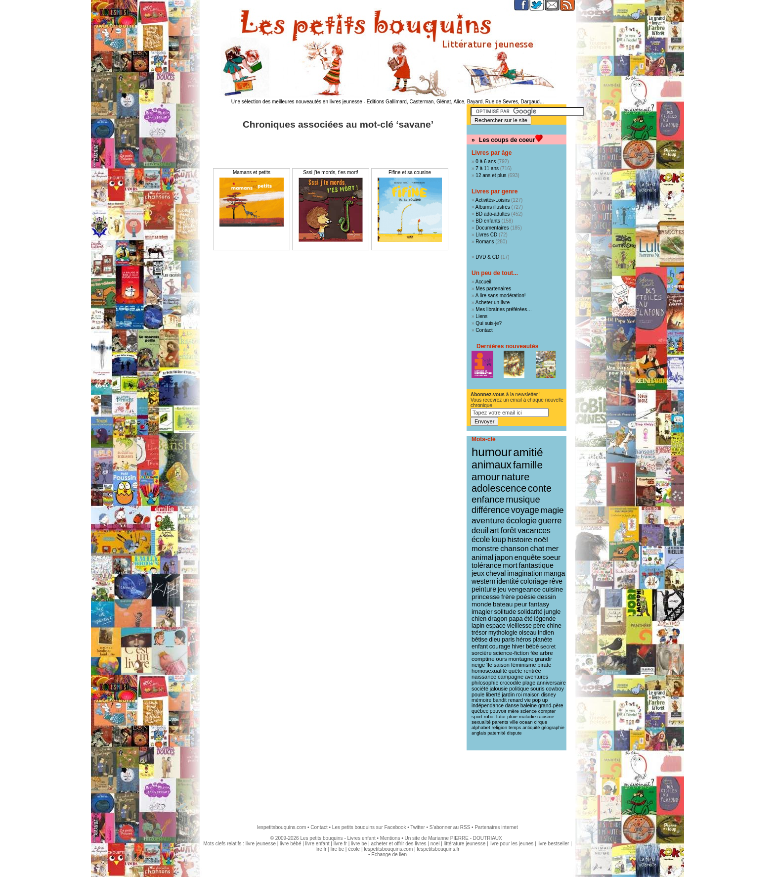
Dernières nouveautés (507, 346)
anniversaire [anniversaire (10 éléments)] (551, 683)
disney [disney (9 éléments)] (548, 694)
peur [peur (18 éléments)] (520, 604)
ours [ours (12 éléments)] (501, 659)
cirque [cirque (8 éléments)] (540, 722)
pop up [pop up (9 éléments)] (540, 700)
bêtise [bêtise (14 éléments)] (479, 639)
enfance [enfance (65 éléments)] (488, 499)
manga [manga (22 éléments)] (554, 573)
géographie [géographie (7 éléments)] (552, 727)
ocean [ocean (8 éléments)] (526, 722)
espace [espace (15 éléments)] (496, 625)
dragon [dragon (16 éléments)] (498, 618)
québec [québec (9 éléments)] (480, 711)
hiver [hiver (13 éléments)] (518, 646)
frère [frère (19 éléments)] (508, 596)
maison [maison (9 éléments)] (531, 694)
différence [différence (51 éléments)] (491, 510)
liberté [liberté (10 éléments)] (493, 694)
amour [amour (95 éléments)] (486, 476)
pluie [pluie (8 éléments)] (512, 716)
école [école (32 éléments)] (481, 539)
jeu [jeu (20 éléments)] (502, 589)
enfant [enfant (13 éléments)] (480, 646)
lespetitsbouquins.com (281, 827)
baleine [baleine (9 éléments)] (528, 705)
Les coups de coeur (507, 140)
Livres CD (486, 234)
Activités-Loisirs (492, 200)
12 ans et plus (490, 175)
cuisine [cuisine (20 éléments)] (552, 589)
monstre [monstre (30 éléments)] (485, 548)
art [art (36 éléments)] (494, 530)
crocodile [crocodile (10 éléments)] (510, 683)
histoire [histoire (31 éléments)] (519, 539)
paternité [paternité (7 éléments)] (496, 733)
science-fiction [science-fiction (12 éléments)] (511, 653)
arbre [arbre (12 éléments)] (546, 653)
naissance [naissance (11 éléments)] (484, 677)
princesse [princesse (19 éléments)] (486, 596)
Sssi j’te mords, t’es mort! (330, 172)
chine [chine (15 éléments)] (554, 625)
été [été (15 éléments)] (528, 618)
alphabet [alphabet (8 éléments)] (481, 727)
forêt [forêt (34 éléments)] (509, 530)
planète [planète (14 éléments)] (542, 639)
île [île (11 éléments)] (489, 665)
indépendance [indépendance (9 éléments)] (488, 705)
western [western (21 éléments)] (483, 581)
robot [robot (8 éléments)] (489, 716)
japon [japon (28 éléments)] (504, 557)
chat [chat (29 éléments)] (537, 548)
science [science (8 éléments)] (528, 711)
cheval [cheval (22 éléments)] (496, 573)
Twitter (417, 827)
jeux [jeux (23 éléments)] (478, 573)
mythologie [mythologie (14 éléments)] (502, 632)
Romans (484, 241)
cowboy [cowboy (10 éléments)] (554, 689)
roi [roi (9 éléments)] (519, 694)
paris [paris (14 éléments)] (508, 639)
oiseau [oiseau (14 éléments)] (528, 632)
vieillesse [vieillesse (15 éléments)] (519, 625)
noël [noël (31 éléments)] (540, 539)
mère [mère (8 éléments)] (513, 711)
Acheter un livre (492, 302)
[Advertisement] (387, 782)
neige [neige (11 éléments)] (478, 665)
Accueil (483, 281)
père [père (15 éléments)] (539, 625)
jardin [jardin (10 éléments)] (508, 694)
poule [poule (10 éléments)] (478, 694)
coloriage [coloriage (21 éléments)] (534, 581)
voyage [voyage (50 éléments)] (525, 510)
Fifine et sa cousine (409, 172)
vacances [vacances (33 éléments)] (534, 530)
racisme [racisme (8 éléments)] (545, 716)
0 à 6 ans (485, 161)
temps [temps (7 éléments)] (515, 727)
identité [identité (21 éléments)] (508, 581)
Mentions (390, 838)
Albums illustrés (492, 207)
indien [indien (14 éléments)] (546, 632)
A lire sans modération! (500, 295)
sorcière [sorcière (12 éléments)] (482, 653)
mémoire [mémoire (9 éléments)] (481, 700)
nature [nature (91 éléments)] (515, 476)
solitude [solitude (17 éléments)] (505, 611)
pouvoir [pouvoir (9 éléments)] (498, 711)
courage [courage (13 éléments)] (500, 646)
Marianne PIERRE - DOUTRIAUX (465, 838)
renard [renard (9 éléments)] (515, 700)
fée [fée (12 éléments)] (534, 653)
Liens (481, 316)
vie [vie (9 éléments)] (527, 700)
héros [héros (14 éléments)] (523, 639)
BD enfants (487, 221)
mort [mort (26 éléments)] (510, 565)
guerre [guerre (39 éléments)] (550, 520)
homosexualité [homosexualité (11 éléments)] (489, 671)
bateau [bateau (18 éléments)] (503, 604)
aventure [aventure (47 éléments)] (488, 520)
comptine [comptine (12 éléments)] (483, 659)
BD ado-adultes (492, 214)
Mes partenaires (493, 288)
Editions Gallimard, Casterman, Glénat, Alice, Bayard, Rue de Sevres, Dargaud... (455, 101)
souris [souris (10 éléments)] (537, 689)
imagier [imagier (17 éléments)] (482, 611)
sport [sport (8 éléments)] (477, 716)
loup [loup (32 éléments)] (498, 539)
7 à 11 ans (487, 168)
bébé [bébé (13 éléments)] (532, 646)
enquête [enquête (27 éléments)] (528, 557)
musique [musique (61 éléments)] (523, 499)
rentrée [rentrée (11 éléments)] (532, 671)
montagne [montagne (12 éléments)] (520, 659)
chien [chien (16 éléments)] (479, 618)
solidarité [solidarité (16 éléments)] (530, 611)
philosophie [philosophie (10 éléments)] (485, 683)
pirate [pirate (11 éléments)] (544, 665)
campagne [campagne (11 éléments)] (510, 677)
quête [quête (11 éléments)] (515, 671)
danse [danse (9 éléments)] (512, 705)
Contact (483, 330)
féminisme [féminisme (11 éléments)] (523, 665)
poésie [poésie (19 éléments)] (525, 596)
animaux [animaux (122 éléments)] (492, 465)
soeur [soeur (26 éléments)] (551, 557)
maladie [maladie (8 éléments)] (527, 716)
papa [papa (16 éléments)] (515, 618)
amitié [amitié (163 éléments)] (528, 452)
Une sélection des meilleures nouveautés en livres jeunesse (296, 101)
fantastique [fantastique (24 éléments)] (536, 565)
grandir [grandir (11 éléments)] (543, 659)
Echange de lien (389, 854)
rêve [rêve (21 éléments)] (555, 581)
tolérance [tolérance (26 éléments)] (487, 565)
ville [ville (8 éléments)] (514, 722)
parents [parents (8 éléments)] (500, 722)
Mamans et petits (251, 172)
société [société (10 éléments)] (480, 689)
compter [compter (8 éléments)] (547, 711)
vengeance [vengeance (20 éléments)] (524, 589)
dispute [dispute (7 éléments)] (514, 733)
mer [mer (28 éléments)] (552, 548)
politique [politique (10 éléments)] (519, 689)
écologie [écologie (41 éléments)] (521, 520)
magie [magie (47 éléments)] (552, 510)
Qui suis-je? (488, 323)
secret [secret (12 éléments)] (548, 646)
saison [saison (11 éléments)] (502, 665)
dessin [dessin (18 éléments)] (546, 596)
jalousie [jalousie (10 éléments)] (499, 689)
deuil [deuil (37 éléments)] (480, 530)
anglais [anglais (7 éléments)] (479, 733)
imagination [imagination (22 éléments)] (525, 573)
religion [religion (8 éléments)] (500, 727)
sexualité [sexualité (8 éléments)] (481, 722)
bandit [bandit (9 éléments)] (500, 700)
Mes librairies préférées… (503, 309)
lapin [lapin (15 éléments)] (478, 625)
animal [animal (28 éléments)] (482, 557)
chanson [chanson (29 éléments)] (514, 548)
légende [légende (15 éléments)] (545, 618)
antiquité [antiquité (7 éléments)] (531, 727)
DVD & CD (487, 257)
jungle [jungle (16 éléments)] (552, 611)
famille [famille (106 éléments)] (528, 464)
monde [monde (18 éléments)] (481, 604)
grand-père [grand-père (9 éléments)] (550, 705)
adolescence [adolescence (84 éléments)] (499, 488)
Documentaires (492, 228)
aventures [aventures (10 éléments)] (536, 677)
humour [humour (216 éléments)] (492, 452)
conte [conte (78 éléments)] (540, 488)
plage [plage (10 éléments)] (528, 683)
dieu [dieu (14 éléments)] (494, 639)
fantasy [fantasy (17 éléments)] (538, 604)
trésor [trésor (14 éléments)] (479, 632)
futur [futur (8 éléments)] (501, 716)
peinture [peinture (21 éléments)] (484, 589)
